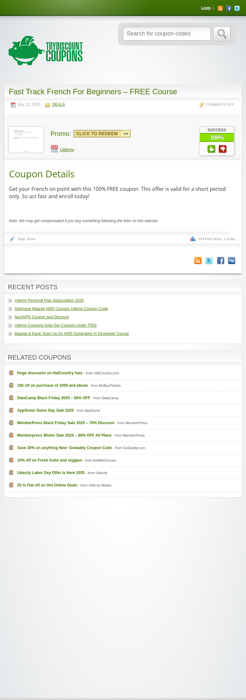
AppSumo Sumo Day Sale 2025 (45, 410)
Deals (58, 105)
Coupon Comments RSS (198, 260)
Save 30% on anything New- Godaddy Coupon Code (64, 448)
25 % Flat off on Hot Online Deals (47, 485)
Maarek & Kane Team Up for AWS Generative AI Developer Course (72, 333)
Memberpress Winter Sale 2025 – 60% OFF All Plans (64, 435)
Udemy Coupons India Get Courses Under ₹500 (56, 325)
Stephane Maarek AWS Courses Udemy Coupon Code (61, 309)
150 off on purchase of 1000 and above (52, 385)
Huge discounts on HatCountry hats (50, 373)
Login (206, 8)
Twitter (237, 8)
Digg (231, 260)
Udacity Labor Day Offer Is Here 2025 (51, 473)
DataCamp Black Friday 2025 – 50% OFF (54, 398)
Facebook (228, 8)
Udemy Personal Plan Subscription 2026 (49, 300)
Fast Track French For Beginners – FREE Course (93, 91)
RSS (220, 8)
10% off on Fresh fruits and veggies (49, 460)
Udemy (67, 149)
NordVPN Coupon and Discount (42, 317)
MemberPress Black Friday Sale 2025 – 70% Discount (66, 423)
